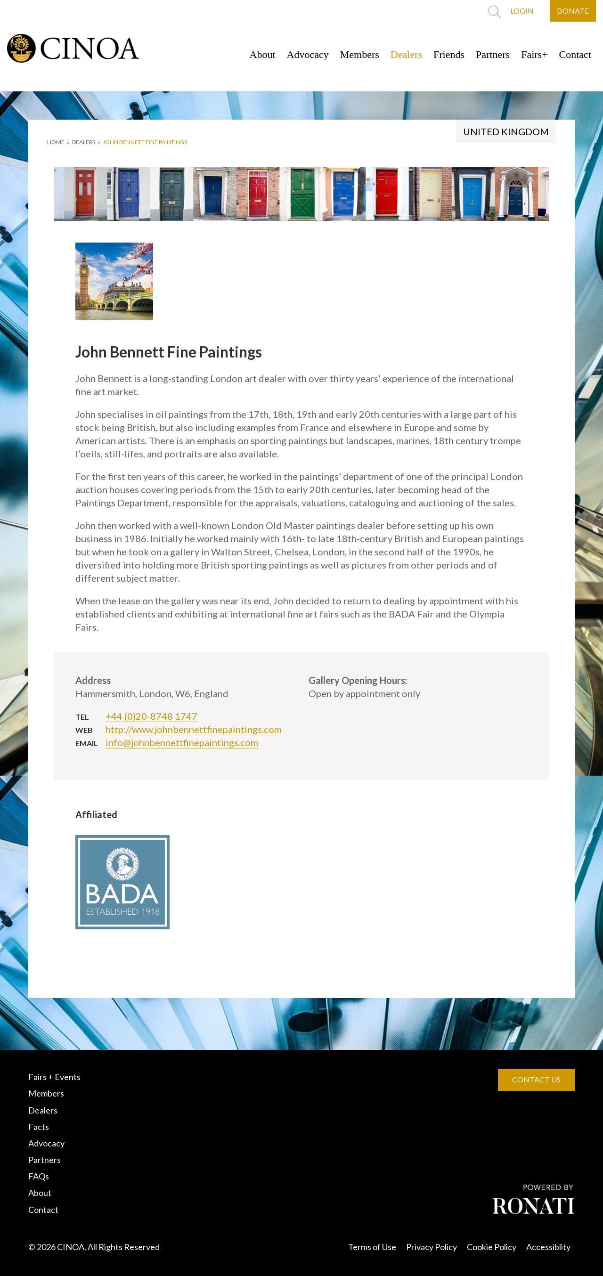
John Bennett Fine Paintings (145, 142)
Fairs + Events (54, 1077)
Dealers (406, 54)
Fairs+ (534, 54)
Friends (448, 54)
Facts (38, 1127)
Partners (493, 54)
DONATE (573, 10)
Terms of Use (372, 1247)
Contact (575, 54)
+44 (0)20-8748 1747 (151, 716)
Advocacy (308, 54)
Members (359, 54)
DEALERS (83, 142)
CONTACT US (536, 1079)
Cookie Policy (491, 1247)
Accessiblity (548, 1247)
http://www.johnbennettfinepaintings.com (194, 729)
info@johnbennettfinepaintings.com (182, 742)
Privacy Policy (431, 1247)
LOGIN (522, 10)
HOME (56, 142)
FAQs (38, 1176)
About (263, 54)
